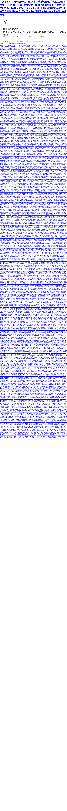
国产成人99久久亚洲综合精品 (57, 268)
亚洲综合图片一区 (47, 226)
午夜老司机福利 (15, 216)
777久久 (37, 272)
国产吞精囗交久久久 (57, 284)
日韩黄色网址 (31, 49)
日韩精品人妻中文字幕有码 (21, 118)
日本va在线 (28, 433)
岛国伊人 (5, 394)
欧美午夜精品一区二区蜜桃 (58, 240)
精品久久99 (21, 396)
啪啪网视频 (23, 173)
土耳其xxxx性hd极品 (38, 354)
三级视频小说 (29, 154)
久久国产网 (4, 177)
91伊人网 (18, 64)
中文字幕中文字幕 (24, 397)
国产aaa (37, 430)
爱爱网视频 (60, 243)
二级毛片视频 (30, 140)
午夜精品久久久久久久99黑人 (7, 48)
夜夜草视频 (6, 373)
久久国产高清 (9, 167)
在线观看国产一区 (21, 334)
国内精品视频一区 (49, 148)
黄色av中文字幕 (21, 387)
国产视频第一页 (57, 242)
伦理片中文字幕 (28, 91)
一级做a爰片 (7, 312)
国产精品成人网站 (17, 390)
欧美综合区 (58, 128)
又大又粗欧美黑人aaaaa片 (35, 54)
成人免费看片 (22, 55)
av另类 (25, 102)
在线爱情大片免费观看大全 (49, 350)
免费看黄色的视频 (14, 81)
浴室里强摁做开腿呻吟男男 (56, 118)
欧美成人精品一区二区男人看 (34, 169)
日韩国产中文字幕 (33, 289)
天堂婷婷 (5, 255)
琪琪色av (18, 305)
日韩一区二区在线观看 (16, 180)
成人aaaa (2, 118)
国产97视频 (21, 225)
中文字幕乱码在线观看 (36, 56)
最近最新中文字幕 (58, 114)
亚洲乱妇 (35, 286)
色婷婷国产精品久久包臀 (29, 238)
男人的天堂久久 (8, 161)
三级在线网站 (45, 115)
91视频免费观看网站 (17, 422)
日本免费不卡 (36, 427)
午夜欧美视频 (47, 193)
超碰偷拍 (20, 72)
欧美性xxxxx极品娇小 (37, 150)
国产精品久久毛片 (6, 127)
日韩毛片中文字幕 (32, 366)
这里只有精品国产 (31, 258)
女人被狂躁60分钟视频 (14, 245)
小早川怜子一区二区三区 (15, 406)
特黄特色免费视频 (54, 291)
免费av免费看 (48, 251)
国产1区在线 (33, 414)
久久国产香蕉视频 (28, 52)
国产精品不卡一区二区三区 (29, 121)
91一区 (59, 413)
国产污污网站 (16, 90)
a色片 (11, 157)
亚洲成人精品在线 (27, 150)
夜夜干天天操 (18, 75)
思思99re (15, 225)
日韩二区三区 (46, 100)
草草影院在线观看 (33, 325)
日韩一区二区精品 (8, 151)
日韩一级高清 (5, 302)
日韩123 (45, 337)
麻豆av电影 (29, 173)
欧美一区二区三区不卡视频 (32, 345)
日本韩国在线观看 (58, 113)
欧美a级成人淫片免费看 (58, 276)
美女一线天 (22, 216)
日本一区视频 (28, 87)
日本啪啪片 (20, 127)
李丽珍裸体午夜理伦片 (42, 297)
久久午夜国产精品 (52, 312)
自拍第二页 (48, 262)
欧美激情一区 (40, 368)
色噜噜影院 (15, 396)
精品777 (40, 325)
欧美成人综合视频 (7, 253)
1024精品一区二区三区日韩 (8, 67)
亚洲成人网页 (59, 335)
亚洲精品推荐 (35, 190)
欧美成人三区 (30, 364)
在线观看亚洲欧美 (54, 166)
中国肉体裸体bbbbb (60, 327)
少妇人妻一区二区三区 (51, 347)
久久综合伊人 (59, 176)
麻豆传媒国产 (9, 233)
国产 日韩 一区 (55, 170)
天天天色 (18, 85)
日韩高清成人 (48, 171)
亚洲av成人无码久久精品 (47, 249)
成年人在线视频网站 (51, 275)
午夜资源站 (24, 182)
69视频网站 (50, 91)
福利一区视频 (18, 337)
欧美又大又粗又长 (48, 253)
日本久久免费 (37, 377)
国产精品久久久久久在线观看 (45, 210)
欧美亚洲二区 (6, 113)
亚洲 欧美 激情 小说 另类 (15, 182)
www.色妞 (30, 79)
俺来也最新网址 (57, 59)
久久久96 (31, 419)
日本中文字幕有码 (62, 156)
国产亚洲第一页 (11, 85)
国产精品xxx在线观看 (39, 71)
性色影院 (44, 318)
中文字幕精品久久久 (58, 253)
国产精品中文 (7, 141)
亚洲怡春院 (24, 64)
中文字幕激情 (52, 223)
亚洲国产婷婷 (45, 435)
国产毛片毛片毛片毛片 (28, 72)
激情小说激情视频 (46, 389)
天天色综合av (9, 220)
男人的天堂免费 (20, 327)
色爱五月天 (41, 289)
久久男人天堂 (26, 108)
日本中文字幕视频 (58, 427)
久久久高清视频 (26, 226)
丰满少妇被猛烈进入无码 (19, 160)
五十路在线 (46, 105)
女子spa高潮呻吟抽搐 (49, 128)
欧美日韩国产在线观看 (60, 58)
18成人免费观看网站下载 (18, 376)
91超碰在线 (34, 48)
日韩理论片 (31, 118)
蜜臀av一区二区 (17, 364)
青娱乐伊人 (23, 281)
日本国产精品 (30, 230)
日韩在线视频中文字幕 (36, 305)
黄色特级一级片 (32, 213)
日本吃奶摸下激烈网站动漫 (46, 235)
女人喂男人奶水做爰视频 (11, 170)
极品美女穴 (52, 363)
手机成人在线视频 (54, 399)
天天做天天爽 (10, 88)
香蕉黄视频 (45, 134)
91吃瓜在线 (22, 228)
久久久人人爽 (49, 242)
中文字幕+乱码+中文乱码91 (44, 101)
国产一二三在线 (58, 325)
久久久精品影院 (15, 199)
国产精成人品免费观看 (47, 153)
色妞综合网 (4, 98)
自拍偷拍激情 (51, 88)
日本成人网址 (55, 120)
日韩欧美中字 (13, 102)
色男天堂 (41, 69)
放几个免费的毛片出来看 (61, 177)
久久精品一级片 (21, 205)
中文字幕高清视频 (40, 243)
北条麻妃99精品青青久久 (9, 286)
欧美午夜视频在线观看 (16, 432)
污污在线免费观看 (22, 343)
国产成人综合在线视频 (17, 176)
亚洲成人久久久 (53, 69)
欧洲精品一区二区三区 (16, 150)
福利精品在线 (42, 87)
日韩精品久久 (23, 49)
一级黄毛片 (21, 114)
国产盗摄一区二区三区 (17, 436)
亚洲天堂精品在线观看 (15, 69)
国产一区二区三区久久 (18, 212)
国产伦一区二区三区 (7, 281)
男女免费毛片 (41, 426)
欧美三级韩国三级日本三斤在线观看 (24, 123)
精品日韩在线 (8, 104)
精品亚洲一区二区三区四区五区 (39, 59)
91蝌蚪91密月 (3, 88)
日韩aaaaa (31, 338)
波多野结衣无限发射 (11, 340)
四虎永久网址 (49, 409)
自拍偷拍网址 (47, 233)
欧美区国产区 (48, 90)
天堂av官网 (33, 75)
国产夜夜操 (14, 387)
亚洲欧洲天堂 (37, 423)
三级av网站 (58, 311)
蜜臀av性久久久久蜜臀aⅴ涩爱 (41, 118)
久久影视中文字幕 (61, 312)
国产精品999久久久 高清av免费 (31, 113)
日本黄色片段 (46, 304)
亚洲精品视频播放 (61, 167)
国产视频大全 (19, 108)
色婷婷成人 (59, 111)
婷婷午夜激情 (59, 317)
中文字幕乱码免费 (25, 164)
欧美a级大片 (59, 299)
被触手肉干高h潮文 (10, 317)
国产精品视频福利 (23, 265)
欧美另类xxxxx (61, 397)
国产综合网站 (26, 170)
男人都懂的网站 (30, 416)
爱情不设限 (16, 94)
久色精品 (36, 328)
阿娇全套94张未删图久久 (20, 133)
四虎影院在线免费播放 (44, 98)
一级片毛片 (21, 366)
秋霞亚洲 (39, 157)
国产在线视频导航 (4, 294)
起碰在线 (55, 52)
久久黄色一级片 (9, 51)
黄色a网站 (56, 245)
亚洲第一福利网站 (57, 84)
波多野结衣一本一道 (5, 169)
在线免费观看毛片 (8, 192)
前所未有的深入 (30, 179)
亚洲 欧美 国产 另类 (53, 117)
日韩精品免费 (35, 394)
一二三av (13, 143)
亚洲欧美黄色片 (47, 64)
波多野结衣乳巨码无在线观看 (17, 117)
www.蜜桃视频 (33, 151)
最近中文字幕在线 (30, 160)
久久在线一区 (20, 107)
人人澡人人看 (11, 358)
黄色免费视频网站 (38, 304)
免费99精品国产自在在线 (41, 62)
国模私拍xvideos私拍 (55, 48)
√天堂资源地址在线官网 (32, 141)
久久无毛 (29, 343)
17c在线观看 (7, 78)
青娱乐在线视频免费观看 (21, 219)
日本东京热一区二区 (50, 311)
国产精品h (12, 389)
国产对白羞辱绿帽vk (40, 311)
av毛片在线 (36, 384)
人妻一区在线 (58, 197)
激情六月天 (6, 134)
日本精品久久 (45, 373)
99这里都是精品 (16, 252)
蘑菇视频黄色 (11, 128)
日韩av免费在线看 (20, 87)
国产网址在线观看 (26, 143)
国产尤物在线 (49, 114)
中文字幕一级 (50, 417)
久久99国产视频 (57, 230)
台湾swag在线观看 (13, 357)
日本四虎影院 (7, 216)
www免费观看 (60, 246)
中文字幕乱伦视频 (36, 228)
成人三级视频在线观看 (31, 269)
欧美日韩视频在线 (56, 436)
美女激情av (30, 302)
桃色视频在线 (23, 82)
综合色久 (11, 416)
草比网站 (30, 136)
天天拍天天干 (31, 51)
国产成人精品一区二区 (35, 284)
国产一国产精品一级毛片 (25, 197)
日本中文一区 (32, 350)
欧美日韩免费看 (54, 184)
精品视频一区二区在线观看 (24, 189)
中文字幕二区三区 (42, 133)
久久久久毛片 (58, 71)
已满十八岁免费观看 (45, 302)
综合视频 (45, 88)
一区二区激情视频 (55, 101)
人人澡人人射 (33, 226)
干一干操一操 (53, 305)
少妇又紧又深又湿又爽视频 (10, 318)
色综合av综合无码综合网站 (39, 120)
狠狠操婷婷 (38, 49)
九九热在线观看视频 (18, 177)
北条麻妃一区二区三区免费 (38, 107)
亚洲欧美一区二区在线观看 (45, 138)
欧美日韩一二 (24, 186)
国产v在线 (26, 212)
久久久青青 (34, 240)
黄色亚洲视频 (15, 159)
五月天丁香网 (49, 180)
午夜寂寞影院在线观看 (30, 298)
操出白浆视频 (8, 166)
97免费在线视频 (30, 387)
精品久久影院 (3, 311)
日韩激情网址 (25, 54)
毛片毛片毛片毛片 (41, 269)
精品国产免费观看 (26, 337)
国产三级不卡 (15, 407)
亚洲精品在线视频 (32, 358)
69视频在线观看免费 (7, 153)
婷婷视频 (46, 363)
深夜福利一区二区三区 (5, 213)
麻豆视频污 (34, 101)
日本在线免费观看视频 (58, 94)
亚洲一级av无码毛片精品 (37, 105)
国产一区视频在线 (62, 153)
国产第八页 (7, 102)
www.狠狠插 (29, 120)
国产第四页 (15, 266)
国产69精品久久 (24, 370)
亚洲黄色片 (24, 62)
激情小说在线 (23, 302)
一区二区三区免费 (45, 108)
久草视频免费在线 (48, 189)
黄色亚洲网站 (40, 298)
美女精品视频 (33, 127)
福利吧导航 (50, 269)
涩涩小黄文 (41, 192)
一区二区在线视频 (36, 153)
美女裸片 (59, 82)
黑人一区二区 (15, 426)
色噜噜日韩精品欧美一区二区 (32, 171)
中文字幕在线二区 (13, 193)
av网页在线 (34, 301)
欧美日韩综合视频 (19, 171)
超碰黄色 (11, 156)
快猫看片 (19, 125)
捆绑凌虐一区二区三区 (26, 74)
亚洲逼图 (19, 435)
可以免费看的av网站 (25, 299)
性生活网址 (14, 321)
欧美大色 (63, 164)
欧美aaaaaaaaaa (34, 78)
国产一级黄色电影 (32, 233)
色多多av (34, 343)
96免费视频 (32, 84)
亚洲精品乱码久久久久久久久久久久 (51, 77)
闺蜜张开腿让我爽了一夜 (52, 386)
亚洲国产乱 (19, 341)
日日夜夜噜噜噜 (19, 230)
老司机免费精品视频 (48, 245)
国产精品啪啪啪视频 (43, 104)
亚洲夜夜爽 (27, 105)
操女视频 (50, 297)
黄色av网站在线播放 (39, 361)
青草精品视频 (30, 163)
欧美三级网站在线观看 (14, 397)
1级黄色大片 (33, 157)
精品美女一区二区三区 (22, 325)
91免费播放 (18, 308)
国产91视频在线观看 (55, 164)
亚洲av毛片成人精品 (62, 275)
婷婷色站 (58, 150)
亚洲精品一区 (29, 334)
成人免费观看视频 (39, 51)
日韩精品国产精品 (16, 62)
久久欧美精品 (9, 160)
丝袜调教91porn (17, 220)
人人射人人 (13, 184)
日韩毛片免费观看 (38, 205)
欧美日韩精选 (59, 324)
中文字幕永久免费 (56, 285)
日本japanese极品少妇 (14, 100)
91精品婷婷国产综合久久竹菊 (19, 285)
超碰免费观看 (46, 213)
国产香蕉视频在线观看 (35, 229)
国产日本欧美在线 (25, 151)
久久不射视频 (20, 289)
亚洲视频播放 (7, 387)
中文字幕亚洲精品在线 (11, 189)
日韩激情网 (53, 390)
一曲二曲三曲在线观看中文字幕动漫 (37, 182)
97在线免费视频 (34, 299)
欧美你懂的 (29, 95)
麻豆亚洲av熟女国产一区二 (58, 187)
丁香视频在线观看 (42, 151)
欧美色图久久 (39, 245)
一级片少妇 (42, 79)
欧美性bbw (62, 373)
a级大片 (54, 317)
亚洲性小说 (40, 253)
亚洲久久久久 (34, 433)
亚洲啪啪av (19, 79)
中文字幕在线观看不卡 (27, 377)
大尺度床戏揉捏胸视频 (55, 209)
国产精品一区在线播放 (52, 220)
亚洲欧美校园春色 (57, 380)
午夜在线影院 (16, 164)
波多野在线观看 (39, 72)
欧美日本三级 (32, 134)
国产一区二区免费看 (12, 206)
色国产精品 (16, 367)
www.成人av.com (62, 85)
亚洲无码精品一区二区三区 (47, 177)
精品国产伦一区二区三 (56, 304)
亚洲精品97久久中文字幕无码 (27, 199)
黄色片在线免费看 (55, 314)
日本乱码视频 (18, 268)
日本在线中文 (19, 196)
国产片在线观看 (13, 373)
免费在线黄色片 (15, 141)
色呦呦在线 (3, 167)
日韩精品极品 (23, 279)
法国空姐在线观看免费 (23, 423)
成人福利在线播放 (43, 102)
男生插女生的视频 (44, 183)
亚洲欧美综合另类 (42, 125)
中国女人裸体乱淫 (14, 68)
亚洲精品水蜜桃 (61, 74)
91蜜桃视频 (46, 176)
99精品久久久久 (8, 252)
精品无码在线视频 (45, 166)
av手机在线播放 (16, 253)
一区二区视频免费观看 (41, 330)
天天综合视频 (12, 305)
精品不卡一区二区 (4, 59)
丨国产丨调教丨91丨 (53, 62)
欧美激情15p (20, 84)
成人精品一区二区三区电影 (40, 123)
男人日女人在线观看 (53, 97)
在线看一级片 (17, 409)
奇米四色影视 (14, 265)
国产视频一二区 (6, 69)
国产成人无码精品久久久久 (28, 92)
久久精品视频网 (56, 261)
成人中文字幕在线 (12, 84)
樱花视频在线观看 (37, 100)
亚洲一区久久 (5, 236)
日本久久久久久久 (16, 104)
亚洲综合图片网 (14, 197)
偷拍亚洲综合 (11, 255)
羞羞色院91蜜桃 (10, 251)
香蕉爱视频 (14, 124)
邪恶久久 (29, 215)
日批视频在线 (35, 197)
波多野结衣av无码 (53, 105)
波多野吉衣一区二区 (19, 144)
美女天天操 (52, 435)
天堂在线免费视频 (28, 138)
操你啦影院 (11, 179)
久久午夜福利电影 (21, 140)
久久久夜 (39, 435)
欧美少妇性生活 (38, 140)
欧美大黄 (61, 192)
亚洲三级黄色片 (61, 72)
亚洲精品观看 (19, 232)
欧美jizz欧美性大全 (7, 121)
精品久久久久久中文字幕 (47, 94)
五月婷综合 (36, 324)
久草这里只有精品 (14, 82)
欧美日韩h (2, 215)
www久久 (25, 233)
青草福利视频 (47, 150)
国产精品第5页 (40, 75)
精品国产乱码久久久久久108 (50, 72)
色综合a (13, 288)
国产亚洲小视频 (61, 271)
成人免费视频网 (46, 136)
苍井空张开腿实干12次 (38, 282)
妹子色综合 (28, 404)
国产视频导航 (5, 147)
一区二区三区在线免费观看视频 (23, 317)
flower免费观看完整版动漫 (22, 223)
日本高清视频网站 (48, 364)
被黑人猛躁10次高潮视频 (20, 156)
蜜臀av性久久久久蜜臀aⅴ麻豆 (15, 394)
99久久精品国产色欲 (60, 148)
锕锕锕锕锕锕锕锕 (55, 203)
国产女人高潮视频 (12, 210)
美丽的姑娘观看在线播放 (34, 90)
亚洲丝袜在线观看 (33, 69)
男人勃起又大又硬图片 (26, 437)
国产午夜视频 (17, 56)
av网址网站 (40, 233)
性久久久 (23, 203)
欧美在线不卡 (38, 159)
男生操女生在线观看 (53, 85)
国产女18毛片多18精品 (32, 413)
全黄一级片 (17, 88)
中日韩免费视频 (59, 140)
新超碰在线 (39, 258)
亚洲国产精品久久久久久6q (30, 128)
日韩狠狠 (13, 223)
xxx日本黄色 (15, 258)
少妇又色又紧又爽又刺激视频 (49, 343)
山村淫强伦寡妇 (24, 166)
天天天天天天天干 (59, 322)
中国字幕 (54, 389)
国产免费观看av (15, 228)
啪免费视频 (33, 432)
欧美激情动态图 (26, 378)
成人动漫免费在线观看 (10, 125)
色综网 (44, 144)
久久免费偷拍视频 (10, 301)
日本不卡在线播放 (15, 186)
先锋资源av (50, 123)
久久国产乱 (40, 48)
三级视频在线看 (48, 239)
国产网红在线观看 (56, 68)
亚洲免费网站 (43, 295)
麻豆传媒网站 (36, 355)
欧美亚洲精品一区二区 (36, 64)
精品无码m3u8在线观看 (21, 194)
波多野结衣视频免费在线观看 (58, 157)
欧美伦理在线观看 (27, 124)
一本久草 (40, 226)
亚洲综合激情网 (7, 327)
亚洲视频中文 (47, 192)
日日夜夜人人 (38, 115)
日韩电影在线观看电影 (52, 202)
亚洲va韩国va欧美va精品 (17, 393)
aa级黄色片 (17, 386)
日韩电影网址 (23, 161)
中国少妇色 (38, 203)
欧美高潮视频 (62, 117)
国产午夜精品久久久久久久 (27, 262)
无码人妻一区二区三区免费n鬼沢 (17, 236)
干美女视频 (50, 125)
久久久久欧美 (25, 69)
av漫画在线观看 (50, 286)
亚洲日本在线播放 (56, 92)
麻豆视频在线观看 (33, 125)
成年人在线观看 (39, 199)
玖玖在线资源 (62, 143)
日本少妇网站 (44, 82)
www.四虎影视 (28, 153)
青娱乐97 (63, 228)
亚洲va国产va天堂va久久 (30, 276)
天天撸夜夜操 (44, 312)
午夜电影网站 (43, 427)
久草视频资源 (54, 192)
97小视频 (4, 49)
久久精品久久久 (20, 91)
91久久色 (26, 289)
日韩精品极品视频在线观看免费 (8, 87)
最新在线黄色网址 (39, 146)
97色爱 (50, 65)
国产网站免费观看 (7, 52)
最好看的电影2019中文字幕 (24, 210)
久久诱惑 (53, 150)
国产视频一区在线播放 (45, 170)
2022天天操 (32, 88)
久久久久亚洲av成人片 (6, 176)
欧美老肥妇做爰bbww (32, 279)
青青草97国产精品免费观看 (53, 87)
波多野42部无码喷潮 (52, 160)
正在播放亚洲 (61, 52)
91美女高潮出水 (37, 216)
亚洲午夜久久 (7, 124)
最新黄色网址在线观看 (27, 410)
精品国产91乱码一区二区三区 (7, 347)
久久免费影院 (5, 400)
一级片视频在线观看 (51, 299)
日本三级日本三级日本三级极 (10, 72)
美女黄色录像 (31, 115)
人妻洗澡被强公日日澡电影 (8, 64)
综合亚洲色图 (26, 390)
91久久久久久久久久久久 (11, 291)
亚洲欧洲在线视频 (56, 138)
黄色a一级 (37, 164)
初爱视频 (38, 271)
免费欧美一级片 (43, 328)
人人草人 (28, 308)
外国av (34, 320)
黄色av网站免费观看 (24, 193)
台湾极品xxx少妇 (31, 167)
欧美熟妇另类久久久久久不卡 (56, 104)
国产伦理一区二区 (59, 159)
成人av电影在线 (36, 67)
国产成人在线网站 (44, 278)
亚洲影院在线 (59, 318)
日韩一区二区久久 (34, 170)
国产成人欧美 (49, 376)
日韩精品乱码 (56, 200)
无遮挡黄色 (43, 67)
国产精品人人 (42, 154)
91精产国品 (36, 302)
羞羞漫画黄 (26, 84)
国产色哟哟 (16, 279)
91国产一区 (37, 137)
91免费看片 (63, 87)
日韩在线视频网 (41, 332)
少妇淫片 (31, 222)
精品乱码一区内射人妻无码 (29, 393)
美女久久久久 (14, 95)
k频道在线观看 (51, 396)
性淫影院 (43, 338)
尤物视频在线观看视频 (15, 74)
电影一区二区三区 (40, 347)
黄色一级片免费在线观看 (48, 130)
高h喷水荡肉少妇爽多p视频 (14, 226)
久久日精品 (26, 288)
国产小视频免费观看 (59, 259)
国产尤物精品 (20, 312)
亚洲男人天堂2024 (49, 58)
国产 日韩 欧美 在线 (41, 320)
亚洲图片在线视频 (32, 58)
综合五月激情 (5, 355)
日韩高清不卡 (11, 314)
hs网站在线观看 (61, 347)
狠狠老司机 (33, 114)
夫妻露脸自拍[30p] (6, 240)
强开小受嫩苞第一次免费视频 (28, 65)
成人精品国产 (33, 207)
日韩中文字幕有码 (27, 320)
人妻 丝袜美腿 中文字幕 (40, 111)
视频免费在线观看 (20, 154)
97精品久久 (3, 111)
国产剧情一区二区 (44, 190)
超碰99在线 (46, 69)
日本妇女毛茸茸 (43, 384)
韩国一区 (49, 317)
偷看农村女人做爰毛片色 (23, 315)
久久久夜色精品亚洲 (52, 95)
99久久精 (25, 79)
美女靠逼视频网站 (52, 133)
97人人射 (9, 62)
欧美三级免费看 (23, 77)
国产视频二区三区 (12, 229)
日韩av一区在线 (17, 51)
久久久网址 (35, 87)
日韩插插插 (55, 79)
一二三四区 (44, 271)
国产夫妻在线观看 (38, 222)
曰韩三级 (55, 67)
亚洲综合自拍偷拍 (47, 52)
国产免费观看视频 (17, 121)
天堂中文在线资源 (28, 312)
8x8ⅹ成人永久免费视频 (56, 108)
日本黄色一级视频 (29, 174)
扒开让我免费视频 (22, 246)
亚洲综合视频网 (6, 68)
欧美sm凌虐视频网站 (29, 137)
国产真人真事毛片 (6, 265)
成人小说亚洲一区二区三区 (11, 322)
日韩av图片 (12, 414)
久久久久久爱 (57, 321)
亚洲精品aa (45, 212)
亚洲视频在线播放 (13, 134)
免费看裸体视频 (41, 393)
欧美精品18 (33, 315)
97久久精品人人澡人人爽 (10, 79)
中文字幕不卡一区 (13, 335)
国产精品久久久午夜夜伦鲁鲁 (46, 113)
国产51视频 (8, 186)
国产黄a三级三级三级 (59, 297)
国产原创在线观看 (31, 206)
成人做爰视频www (28, 304)
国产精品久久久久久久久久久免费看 (41, 184)
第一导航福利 (5, 156)
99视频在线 (50, 59)
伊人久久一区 (36, 94)
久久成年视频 (29, 216)
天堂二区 (51, 225)
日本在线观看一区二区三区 (10, 97)
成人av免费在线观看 (11, 205)
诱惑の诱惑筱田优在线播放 (20, 167)
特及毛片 (20, 124)
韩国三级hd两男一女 (51, 182)
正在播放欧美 (49, 154)
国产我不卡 (36, 52)
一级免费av (18, 143)
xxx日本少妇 (26, 338)
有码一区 (9, 246)
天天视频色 (7, 423)
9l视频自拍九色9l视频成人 (9, 200)
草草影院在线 (46, 305)
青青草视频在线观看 (56, 54)
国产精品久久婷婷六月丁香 (39, 81)
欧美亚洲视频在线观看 (37, 255)
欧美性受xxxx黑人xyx (11, 107)
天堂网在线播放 (54, 98)
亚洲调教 (46, 374)
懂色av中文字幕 (50, 422)
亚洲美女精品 (40, 239)
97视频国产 (49, 147)
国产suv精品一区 (35, 308)
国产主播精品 (26, 75)
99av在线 (48, 406)
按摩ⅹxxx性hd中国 (29, 274)
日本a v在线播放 (50, 301)
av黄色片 (32, 108)
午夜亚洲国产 (50, 151)
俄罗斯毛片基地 (13, 360)
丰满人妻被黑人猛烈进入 (38, 189)
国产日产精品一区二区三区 (26, 94)
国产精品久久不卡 (19, 98)
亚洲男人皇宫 (52, 190)
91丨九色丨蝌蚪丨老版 (6, 77)
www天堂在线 (56, 210)
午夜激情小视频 (48, 194)
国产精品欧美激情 (40, 147)
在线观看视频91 (28, 217)
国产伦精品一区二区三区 (38, 187)
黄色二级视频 (10, 268)
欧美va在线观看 (15, 213)
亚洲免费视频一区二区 (21, 200)
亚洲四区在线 (26, 432)
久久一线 (63, 183)
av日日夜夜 (16, 131)
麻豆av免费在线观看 (58, 351)
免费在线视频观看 (34, 390)
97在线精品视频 (62, 426)
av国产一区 (6, 292)
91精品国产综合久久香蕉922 (35, 373)
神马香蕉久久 (17, 92)
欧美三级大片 (39, 315)
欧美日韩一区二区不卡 (53, 367)
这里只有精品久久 (4, 163)
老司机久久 (42, 409)
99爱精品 (10, 364)
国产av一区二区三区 (39, 364)
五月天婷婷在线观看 (28, 384)
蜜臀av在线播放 (46, 54)
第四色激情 (14, 78)
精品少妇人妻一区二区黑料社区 (18, 169)
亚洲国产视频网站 (43, 97)
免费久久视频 (38, 92)
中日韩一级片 (39, 167)
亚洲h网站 (57, 232)
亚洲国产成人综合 (25, 401)
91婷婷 (11, 114)
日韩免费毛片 (10, 324)
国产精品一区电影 (31, 156)
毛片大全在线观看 (49, 274)
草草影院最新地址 (31, 271)
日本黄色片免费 (4, 282)
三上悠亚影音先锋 (41, 114)
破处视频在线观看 (30, 55)
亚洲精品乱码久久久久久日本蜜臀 (44, 84)
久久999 (23, 308)
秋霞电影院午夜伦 (9, 219)
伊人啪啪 (20, 170)
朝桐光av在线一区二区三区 (21, 202)
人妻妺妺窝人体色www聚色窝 (14, 61)
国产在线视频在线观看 (25, 59)
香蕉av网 (33, 396)
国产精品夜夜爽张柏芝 (59, 49)
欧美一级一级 (40, 397)
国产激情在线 (31, 62)
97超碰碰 (6, 305)
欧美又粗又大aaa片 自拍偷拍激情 (17, 120)
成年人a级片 (44, 381)
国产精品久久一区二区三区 (19, 71)
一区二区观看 (3, 390)
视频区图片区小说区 (12, 217)
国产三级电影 (57, 51)
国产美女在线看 (14, 58)
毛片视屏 (9, 436)
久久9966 (9, 376)
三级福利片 (29, 184)
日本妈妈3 (63, 147)
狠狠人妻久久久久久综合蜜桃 (40, 91)
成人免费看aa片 (33, 253)
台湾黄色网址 (59, 396)
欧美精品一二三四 (49, 252)
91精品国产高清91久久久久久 (9, 243)
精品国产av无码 (32, 147)
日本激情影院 (38, 174)
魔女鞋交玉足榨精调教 (41, 55)
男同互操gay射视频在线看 (23, 78)
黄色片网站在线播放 (24, 284)
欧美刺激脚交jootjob (21, 292)
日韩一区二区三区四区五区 (50, 167)
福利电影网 (38, 108)
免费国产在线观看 (24, 245)
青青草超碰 (35, 173)
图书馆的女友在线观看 (36, 68)
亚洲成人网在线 (58, 286)
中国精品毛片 (5, 420)
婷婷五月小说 (59, 88)
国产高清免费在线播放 (10, 341)
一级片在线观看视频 (14, 59)
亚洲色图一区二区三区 (55, 100)
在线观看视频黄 (37, 136)
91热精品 (44, 417)
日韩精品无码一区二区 (35, 291)
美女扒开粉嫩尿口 (48, 127)
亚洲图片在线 (46, 292)
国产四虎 (17, 48)
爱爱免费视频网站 (44, 308)
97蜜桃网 (24, 180)
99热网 (25, 230)
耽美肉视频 (10, 49)
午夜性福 (55, 110)
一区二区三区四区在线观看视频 (58, 404)
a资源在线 (64, 138)
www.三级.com (39, 256)
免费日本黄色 (53, 307)
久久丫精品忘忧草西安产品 (28, 268)
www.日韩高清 (11, 171)
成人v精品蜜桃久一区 (34, 131)
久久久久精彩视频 (49, 51)
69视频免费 (36, 202)
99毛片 (41, 261)
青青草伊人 (52, 176)
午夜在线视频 (59, 390)
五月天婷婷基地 (61, 131)
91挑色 (29, 48)
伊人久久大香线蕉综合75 (59, 391)
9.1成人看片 (42, 252)
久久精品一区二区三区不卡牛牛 (14, 111)
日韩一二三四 (58, 186)
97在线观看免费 (11, 91)
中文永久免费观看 (17, 233)
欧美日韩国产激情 (36, 217)
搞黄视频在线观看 (47, 261)
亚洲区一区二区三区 (59, 141)
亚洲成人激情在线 (34, 183)
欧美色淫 (45, 199)
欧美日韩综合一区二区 (57, 357)
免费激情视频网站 (53, 272)
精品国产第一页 (23, 413)
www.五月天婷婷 (51, 327)
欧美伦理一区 (40, 251)
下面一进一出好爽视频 (12, 403)
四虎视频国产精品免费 (33, 102)
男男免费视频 (36, 312)
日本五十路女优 (12, 435)
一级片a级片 (14, 325)
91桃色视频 (49, 276)
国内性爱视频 (58, 78)
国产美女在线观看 (25, 305)
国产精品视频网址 (46, 360)
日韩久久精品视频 (35, 249)
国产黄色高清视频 (45, 403)
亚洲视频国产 (49, 207)
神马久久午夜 (6, 307)
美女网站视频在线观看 (52, 55)
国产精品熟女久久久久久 (42, 65)
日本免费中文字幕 (20, 110)
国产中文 (63, 203)
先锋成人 (50, 407)
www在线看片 (33, 223)
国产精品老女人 (25, 85)
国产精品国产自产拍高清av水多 (58, 216)
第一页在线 (18, 410)
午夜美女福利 (39, 88)
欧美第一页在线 (48, 75)
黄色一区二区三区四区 (41, 429)
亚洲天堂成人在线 (58, 56)
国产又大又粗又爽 (51, 111)
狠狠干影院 (27, 114)
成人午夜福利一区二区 (41, 432)
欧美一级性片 (55, 143)
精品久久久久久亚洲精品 (26, 100)
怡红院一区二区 (63, 281)
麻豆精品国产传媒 (22, 391)
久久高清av (39, 77)
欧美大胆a (29, 180)
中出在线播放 (19, 113)
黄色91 (61, 348)
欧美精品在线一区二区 (28, 111)
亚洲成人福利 (46, 268)
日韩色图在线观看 (23, 147)
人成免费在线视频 (6, 297)
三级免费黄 (21, 318)
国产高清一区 (39, 268)
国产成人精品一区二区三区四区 (16, 331)
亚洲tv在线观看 (50, 49)
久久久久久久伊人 (19, 137)
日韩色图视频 (15, 77)
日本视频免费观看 (46, 174)
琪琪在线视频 (62, 55)
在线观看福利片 (6, 117)
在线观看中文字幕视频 (37, 337)
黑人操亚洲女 (59, 358)
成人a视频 (4, 91)
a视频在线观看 (16, 281)
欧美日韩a (24, 351)
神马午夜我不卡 (29, 110)
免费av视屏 (22, 141)
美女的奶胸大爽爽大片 (58, 194)
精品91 (32, 328)
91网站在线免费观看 (5, 180)
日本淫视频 (38, 378)
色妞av (23, 174)
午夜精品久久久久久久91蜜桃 (12, 263)
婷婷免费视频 (35, 341)
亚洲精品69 (29, 380)
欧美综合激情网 (28, 190)
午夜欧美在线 (44, 367)
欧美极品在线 (10, 137)
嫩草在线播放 (41, 78)
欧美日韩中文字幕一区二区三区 (56, 102)
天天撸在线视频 (23, 258)
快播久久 (58, 161)
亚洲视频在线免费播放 (32, 133)
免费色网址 (23, 148)
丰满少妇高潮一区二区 (24, 426)
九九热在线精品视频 (47, 200)
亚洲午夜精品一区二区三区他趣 (24, 235)
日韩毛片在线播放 (62, 110)
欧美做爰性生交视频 (53, 381)
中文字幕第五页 (16, 148)
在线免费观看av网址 (10, 146)
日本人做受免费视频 (39, 274)
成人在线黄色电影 (32, 389)
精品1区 (20, 266)
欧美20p (35, 192)
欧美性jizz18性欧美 (33, 265)
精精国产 (7, 115)
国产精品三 (25, 51)
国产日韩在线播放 (28, 286)
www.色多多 (33, 245)
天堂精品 (59, 217)
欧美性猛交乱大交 (13, 147)
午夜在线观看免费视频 (42, 117)
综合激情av (14, 222)
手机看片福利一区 (53, 433)
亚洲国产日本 (38, 163)
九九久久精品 (33, 239)
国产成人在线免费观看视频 (6, 56)
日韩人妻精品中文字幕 (47, 56)
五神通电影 (56, 409)
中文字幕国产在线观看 (29, 243)
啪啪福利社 (40, 127)
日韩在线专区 (8, 54)
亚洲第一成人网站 (26, 220)
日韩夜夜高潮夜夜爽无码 (15, 163)
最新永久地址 (56, 127)
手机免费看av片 (63, 170)
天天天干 (39, 318)
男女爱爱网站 (7, 330)
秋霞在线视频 (19, 67)
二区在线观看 (22, 357)
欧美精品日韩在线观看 (9, 419)
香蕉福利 (18, 203)
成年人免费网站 (30, 61)
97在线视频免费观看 (35, 177)
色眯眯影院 (58, 363)
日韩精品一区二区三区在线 (60, 366)
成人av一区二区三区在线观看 (54, 81)
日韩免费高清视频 (51, 246)
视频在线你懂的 (39, 285)
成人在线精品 (32, 85)
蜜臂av (42, 90)
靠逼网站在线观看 (19, 371)
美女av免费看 (16, 49)
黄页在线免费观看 (34, 436)
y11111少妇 (55, 239)
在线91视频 (54, 217)
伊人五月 (54, 288)
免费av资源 (50, 110)
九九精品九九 (12, 292)
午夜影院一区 (45, 209)
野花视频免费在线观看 (8, 371)
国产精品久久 (26, 207)
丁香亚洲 (10, 177)
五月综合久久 (8, 378)
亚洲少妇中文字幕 (45, 216)
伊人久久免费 (15, 166)
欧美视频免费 (16, 151)
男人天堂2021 (46, 48)
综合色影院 (50, 67)
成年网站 (5, 194)
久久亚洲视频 (3, 354)
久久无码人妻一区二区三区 (21, 348)
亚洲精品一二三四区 (55, 115)
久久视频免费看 (58, 422)
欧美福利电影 (33, 397)
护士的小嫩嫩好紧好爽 (7, 225)
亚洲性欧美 (44, 246)
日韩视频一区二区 (45, 164)
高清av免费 (6, 193)
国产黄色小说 (37, 263)
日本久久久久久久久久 (20, 311)
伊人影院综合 (18, 255)
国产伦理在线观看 (56, 262)
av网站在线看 (61, 98)
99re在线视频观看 (10, 75)
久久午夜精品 (63, 77)
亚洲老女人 (8, 95)
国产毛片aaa (27, 68)
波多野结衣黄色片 (12, 130)
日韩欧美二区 (29, 242)
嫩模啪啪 (39, 143)
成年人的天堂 (3, 295)
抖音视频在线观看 (52, 199)
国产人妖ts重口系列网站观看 (7, 190)
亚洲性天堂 (20, 102)
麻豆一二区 (48, 187)
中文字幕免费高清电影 (8, 337)
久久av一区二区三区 (30, 256)
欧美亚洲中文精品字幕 (20, 324)
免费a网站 (35, 79)
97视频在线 (28, 340)
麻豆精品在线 (30, 71)
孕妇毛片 (34, 437)
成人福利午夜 (22, 335)
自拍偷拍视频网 (31, 82)
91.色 (28, 292)
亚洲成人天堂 (41, 58)
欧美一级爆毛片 (41, 207)
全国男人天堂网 (23, 115)
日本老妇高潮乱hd (23, 58)
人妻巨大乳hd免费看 (52, 74)
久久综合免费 (39, 314)
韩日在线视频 (12, 187)
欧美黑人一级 (42, 202)
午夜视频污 (55, 258)
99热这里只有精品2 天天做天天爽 (13, 174)
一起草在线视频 (4, 229)
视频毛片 (30, 354)
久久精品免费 (26, 183)
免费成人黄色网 (22, 95)
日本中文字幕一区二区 (10, 136)
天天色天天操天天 (32, 200)
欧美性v (39, 366)
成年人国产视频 (39, 61)
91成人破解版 (7, 321)
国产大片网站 (38, 130)
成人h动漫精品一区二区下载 (12, 101)
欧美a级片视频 (3, 314)
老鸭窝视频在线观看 (16, 65)
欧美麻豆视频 (11, 98)
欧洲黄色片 (27, 328)
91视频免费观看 (21, 272)
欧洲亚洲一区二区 (30, 236)
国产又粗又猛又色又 (10, 110)
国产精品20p (39, 134)
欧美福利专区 (23, 48)
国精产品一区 (10, 354)
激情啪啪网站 (40, 358)
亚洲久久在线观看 (46, 203)
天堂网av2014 (25, 125)
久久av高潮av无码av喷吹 (21, 389)
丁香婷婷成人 (8, 422)
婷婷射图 (15, 114)
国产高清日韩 (44, 377)
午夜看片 (36, 138)
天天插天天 (43, 355)
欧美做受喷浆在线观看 (48, 179)
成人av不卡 (4, 92)
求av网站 (56, 154)
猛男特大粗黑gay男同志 (20, 251)
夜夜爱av (43, 49)
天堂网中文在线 (20, 128)
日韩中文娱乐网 (48, 282)
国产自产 (10, 350)
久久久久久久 (11, 105)
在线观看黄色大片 (19, 105)
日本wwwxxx (6, 410)
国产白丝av (33, 220)
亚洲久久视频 (50, 236)
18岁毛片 (38, 396)
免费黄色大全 (27, 412)
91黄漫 (11, 367)
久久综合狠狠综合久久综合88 (59, 75)
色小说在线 (41, 128)
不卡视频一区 (10, 311)
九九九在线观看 (53, 278)
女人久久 (30, 202)
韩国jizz (29, 64)
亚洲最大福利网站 (55, 64)
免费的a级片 (10, 133)
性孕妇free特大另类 (50, 71)
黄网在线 (48, 281)
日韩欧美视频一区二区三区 (50, 61)
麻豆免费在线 (6, 413)
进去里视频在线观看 (8, 279)
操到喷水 (31, 423)
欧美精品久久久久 (57, 407)
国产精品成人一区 (47, 92)
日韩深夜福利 (8, 159)
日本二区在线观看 (17, 54)
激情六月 (30, 81)
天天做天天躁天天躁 (47, 284)
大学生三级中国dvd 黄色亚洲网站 (57, 134)
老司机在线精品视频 (33, 104)
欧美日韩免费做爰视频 (21, 363)
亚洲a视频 (51, 263)
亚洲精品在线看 (38, 230)
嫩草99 (41, 52)
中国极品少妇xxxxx (50, 78)
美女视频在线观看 (62, 229)
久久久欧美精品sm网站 (10, 235)
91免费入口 (32, 159)
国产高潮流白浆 (52, 82)
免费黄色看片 (3, 217)
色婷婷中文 (11, 230)
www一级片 (8, 215)
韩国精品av (14, 209)
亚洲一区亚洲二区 (28, 361)
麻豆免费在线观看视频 (18, 52)
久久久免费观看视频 (17, 338)
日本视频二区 (21, 291)
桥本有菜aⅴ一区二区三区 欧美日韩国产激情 (51, 137)
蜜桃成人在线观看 (29, 272)
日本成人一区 (57, 274)
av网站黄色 (12, 249)
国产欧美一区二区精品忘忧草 (60, 282)
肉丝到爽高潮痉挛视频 (43, 279)
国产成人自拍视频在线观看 (57, 344)
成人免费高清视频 (19, 138)
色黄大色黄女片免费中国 (51, 426)
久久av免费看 (20, 243)
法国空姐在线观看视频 (42, 85)
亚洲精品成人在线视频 (40, 236)
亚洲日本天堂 (61, 69)
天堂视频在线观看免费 (20, 242)
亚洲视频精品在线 (24, 159)
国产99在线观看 (41, 386)
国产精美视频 (39, 193)
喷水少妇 (2, 166)
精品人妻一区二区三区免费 (52, 107)
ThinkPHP (5, 41)
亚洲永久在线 (27, 301)
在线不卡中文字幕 (14, 115)
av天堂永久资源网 (8, 131)
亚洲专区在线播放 (4, 173)
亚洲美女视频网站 (25, 56)
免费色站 (52, 121)
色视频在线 (3, 344)
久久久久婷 (38, 82)
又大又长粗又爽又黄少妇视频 (18, 297)
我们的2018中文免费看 (39, 334)
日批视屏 (34, 215)
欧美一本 (11, 302)
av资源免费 (47, 289)
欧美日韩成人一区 (16, 377)
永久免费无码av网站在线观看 (25, 275)
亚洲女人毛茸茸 (48, 380)
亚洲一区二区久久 (40, 238)
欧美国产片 (23, 271)
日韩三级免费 (50, 321)
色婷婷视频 (49, 120)
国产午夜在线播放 (13, 55)
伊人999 (22, 276)
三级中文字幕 (12, 320)
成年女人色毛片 (41, 301)
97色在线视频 (30, 285)
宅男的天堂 (41, 141)
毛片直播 (29, 363)
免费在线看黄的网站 (39, 259)
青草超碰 (5, 84)
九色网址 (7, 81)
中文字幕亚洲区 (21, 340)
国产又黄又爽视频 (20, 146)
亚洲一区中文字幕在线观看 (39, 74)
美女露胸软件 (11, 108)
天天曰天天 (18, 419)
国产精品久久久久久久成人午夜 (29, 294)
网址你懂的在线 (32, 77)
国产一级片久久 (23, 81)
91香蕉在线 (17, 302)
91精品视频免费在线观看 (43, 215)
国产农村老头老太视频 (30, 117)
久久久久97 (21, 97)
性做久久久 (19, 239)
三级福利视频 (15, 161)
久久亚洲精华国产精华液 (48, 159)
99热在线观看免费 (54, 213)
